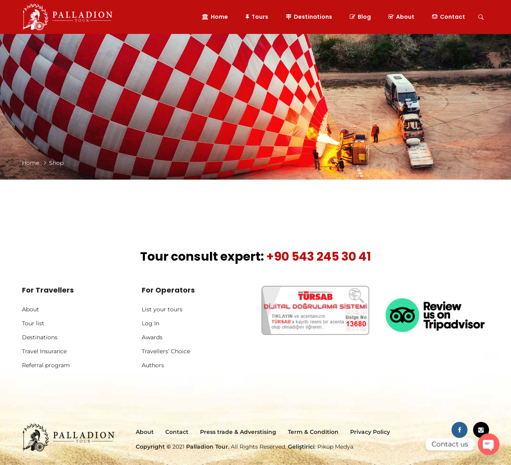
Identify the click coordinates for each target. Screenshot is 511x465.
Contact (448, 17)
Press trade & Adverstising (238, 431)
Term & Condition (313, 431)
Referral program (46, 365)
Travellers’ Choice (166, 351)
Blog (360, 17)
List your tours (162, 309)
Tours (257, 17)
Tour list (33, 323)
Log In (150, 323)
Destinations (309, 17)
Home (215, 17)
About (401, 17)
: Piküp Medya (319, 446)
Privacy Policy (370, 431)
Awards (152, 337)
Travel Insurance (44, 351)
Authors (153, 365)
